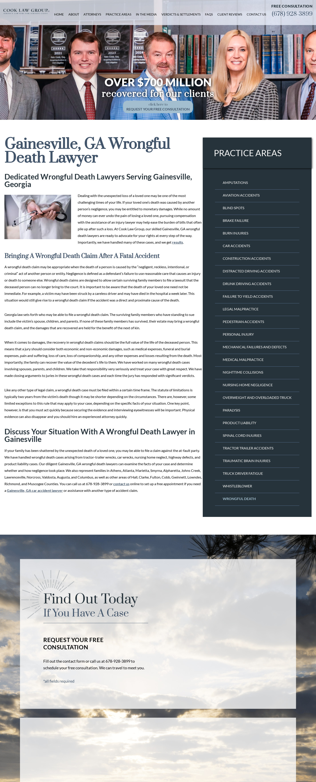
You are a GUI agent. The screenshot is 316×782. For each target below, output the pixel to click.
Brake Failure (236, 220)
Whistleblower (237, 486)
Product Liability (239, 423)
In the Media (146, 14)
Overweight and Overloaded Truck (257, 397)
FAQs (209, 14)
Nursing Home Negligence (248, 385)
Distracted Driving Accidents (251, 271)
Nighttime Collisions (243, 372)
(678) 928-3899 (292, 14)
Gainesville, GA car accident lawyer (35, 490)
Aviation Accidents (241, 195)
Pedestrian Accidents (243, 321)
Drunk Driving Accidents (247, 284)
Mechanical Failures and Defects (254, 347)
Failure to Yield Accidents (248, 296)
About (73, 14)
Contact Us (256, 14)
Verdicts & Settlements (181, 14)
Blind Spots (233, 208)
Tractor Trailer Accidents (248, 448)
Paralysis (231, 410)
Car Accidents (236, 246)
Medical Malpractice (243, 359)
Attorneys (92, 14)
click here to (158, 106)
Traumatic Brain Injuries (246, 461)
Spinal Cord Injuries (242, 435)
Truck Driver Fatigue (243, 473)
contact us (121, 484)
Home (59, 14)
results (177, 242)
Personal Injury (238, 334)
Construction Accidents (247, 258)
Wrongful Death (239, 498)
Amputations (235, 182)
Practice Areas (118, 14)
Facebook (246, 754)
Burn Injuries (235, 233)
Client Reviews (229, 14)
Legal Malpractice (240, 309)
